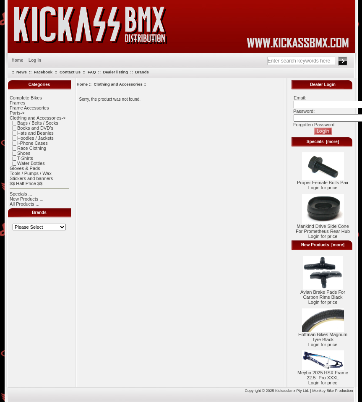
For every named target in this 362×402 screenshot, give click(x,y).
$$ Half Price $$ (26, 183)
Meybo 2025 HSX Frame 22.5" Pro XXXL (322, 373)
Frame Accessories (29, 107)
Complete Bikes (26, 97)
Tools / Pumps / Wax (31, 173)
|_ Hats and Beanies (32, 133)
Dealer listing (115, 72)
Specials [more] (323, 141)
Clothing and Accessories (118, 84)
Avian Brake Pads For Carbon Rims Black (322, 292)
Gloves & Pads (25, 168)
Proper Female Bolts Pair (323, 180)
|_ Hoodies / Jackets (32, 138)
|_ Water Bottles (27, 163)
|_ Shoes (20, 153)
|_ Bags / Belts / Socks (34, 122)
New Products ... (27, 198)
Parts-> (17, 112)
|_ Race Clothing (28, 148)
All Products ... (24, 203)
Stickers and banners (31, 178)
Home (17, 60)
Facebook (43, 72)
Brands (142, 72)
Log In (35, 60)
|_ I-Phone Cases (29, 143)
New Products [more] (322, 245)
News (21, 72)
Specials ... (21, 193)
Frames (17, 102)
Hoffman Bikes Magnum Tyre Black (322, 335)
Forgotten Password (313, 124)
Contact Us (70, 72)
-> (38, 117)
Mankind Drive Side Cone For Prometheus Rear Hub (323, 226)
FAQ (92, 72)
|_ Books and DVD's (31, 128)
